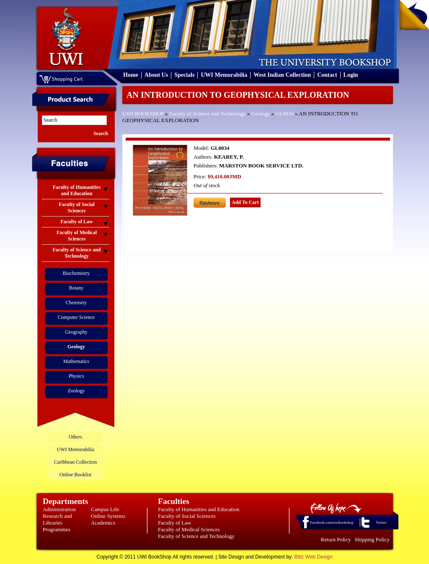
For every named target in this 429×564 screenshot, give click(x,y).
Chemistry (76, 303)
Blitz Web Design (314, 557)
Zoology (76, 391)
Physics (76, 376)
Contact (327, 75)
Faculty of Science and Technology (207, 113)
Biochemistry (76, 273)
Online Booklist (75, 475)
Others (75, 437)
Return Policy (336, 539)
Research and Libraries (57, 519)
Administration (59, 509)
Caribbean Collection (75, 462)
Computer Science (76, 317)
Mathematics (76, 361)
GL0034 (285, 113)
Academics (103, 523)
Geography (76, 332)
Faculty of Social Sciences (187, 516)
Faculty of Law (174, 523)
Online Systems (108, 516)
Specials (184, 75)
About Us (156, 75)
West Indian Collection (282, 75)
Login (351, 75)
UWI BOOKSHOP (143, 113)
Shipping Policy (372, 539)
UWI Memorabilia (224, 75)
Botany (76, 288)
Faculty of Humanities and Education (198, 509)
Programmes (56, 529)
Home (130, 75)
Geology (260, 113)
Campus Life (105, 509)
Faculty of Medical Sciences (189, 529)
